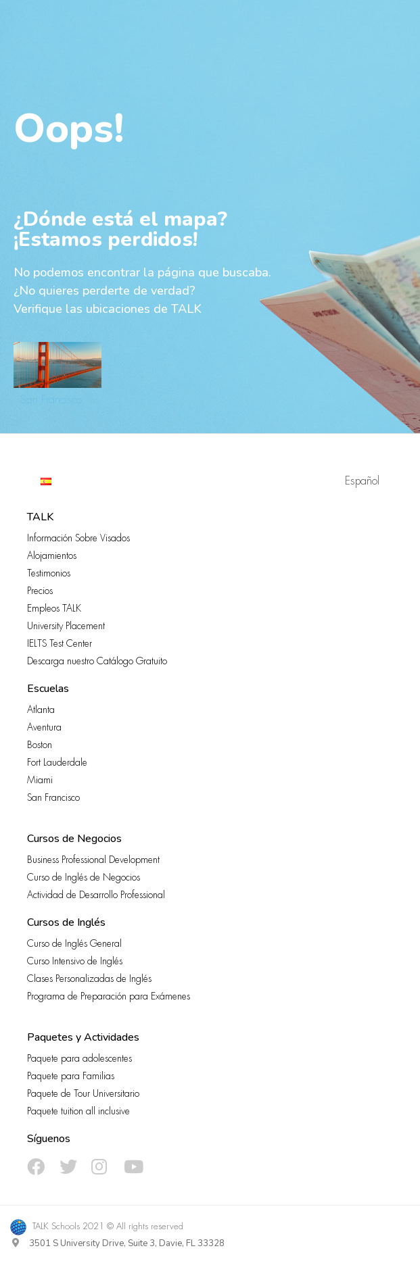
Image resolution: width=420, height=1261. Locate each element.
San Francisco (51, 400)
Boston (39, 745)
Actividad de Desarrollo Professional (96, 895)
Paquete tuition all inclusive (78, 1111)
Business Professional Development (93, 860)
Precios (40, 591)
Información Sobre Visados (78, 538)
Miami (40, 780)
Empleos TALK (54, 608)
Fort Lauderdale (57, 762)
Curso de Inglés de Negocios (83, 877)
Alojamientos (51, 555)
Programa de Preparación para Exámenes (108, 996)
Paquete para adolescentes (79, 1058)
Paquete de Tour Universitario (83, 1093)
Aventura (44, 727)
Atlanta (41, 709)
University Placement (66, 626)
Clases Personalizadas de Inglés (89, 978)
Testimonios (48, 573)
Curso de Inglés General (74, 943)
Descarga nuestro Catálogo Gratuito (97, 661)
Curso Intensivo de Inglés (74, 961)
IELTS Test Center (59, 643)
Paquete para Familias (70, 1076)
